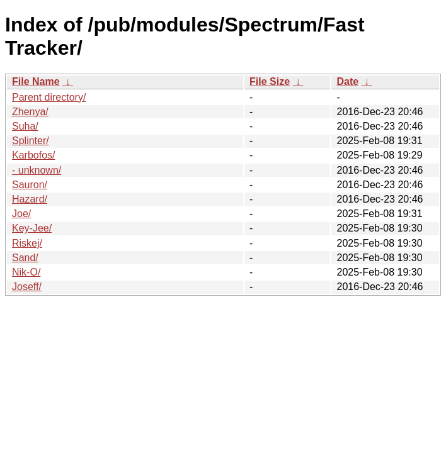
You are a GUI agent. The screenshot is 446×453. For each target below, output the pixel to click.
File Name (36, 81)
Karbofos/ (33, 155)
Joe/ (21, 213)
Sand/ (25, 257)
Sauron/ (29, 184)
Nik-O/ (26, 272)
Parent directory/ (49, 97)
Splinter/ (30, 140)
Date (347, 81)
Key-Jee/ (32, 228)
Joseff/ (27, 286)
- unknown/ (36, 170)
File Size (269, 81)
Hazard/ (29, 199)
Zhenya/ (30, 111)
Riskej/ (27, 243)
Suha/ (25, 126)
